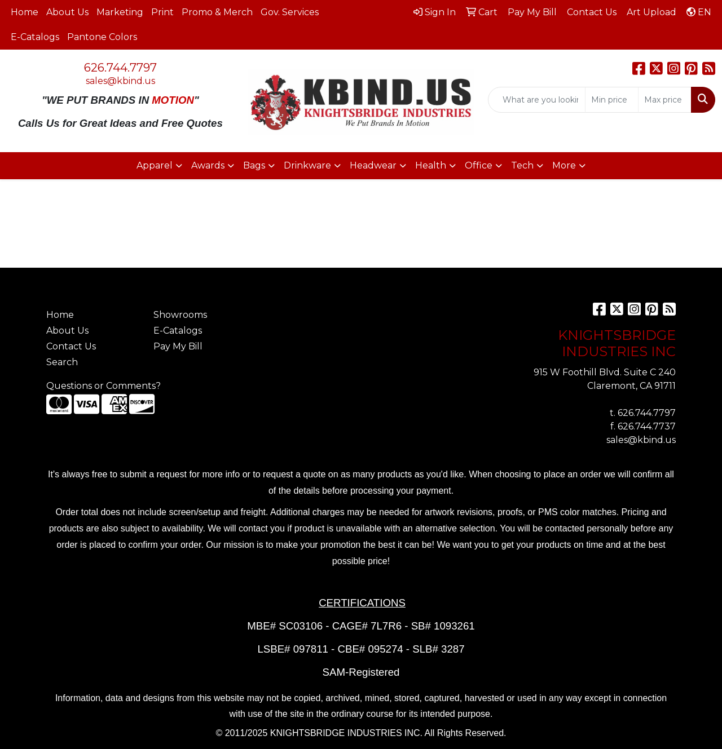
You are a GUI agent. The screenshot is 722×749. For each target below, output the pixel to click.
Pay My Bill (177, 346)
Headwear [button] (373, 165)
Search (62, 362)
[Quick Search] (536, 100)
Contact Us (71, 346)
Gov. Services (290, 12)
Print (162, 12)
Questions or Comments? (103, 385)
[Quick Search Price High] (665, 100)
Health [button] (430, 165)
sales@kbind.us (120, 81)
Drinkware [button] (307, 165)
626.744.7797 (120, 67)
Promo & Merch (217, 12)
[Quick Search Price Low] (612, 100)
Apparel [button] (155, 165)
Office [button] (478, 165)
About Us (67, 12)
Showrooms (180, 314)
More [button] (564, 165)
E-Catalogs (35, 37)
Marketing (119, 12)
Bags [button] (254, 165)
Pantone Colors (102, 37)
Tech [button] (522, 165)
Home (24, 12)
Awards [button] (207, 165)
